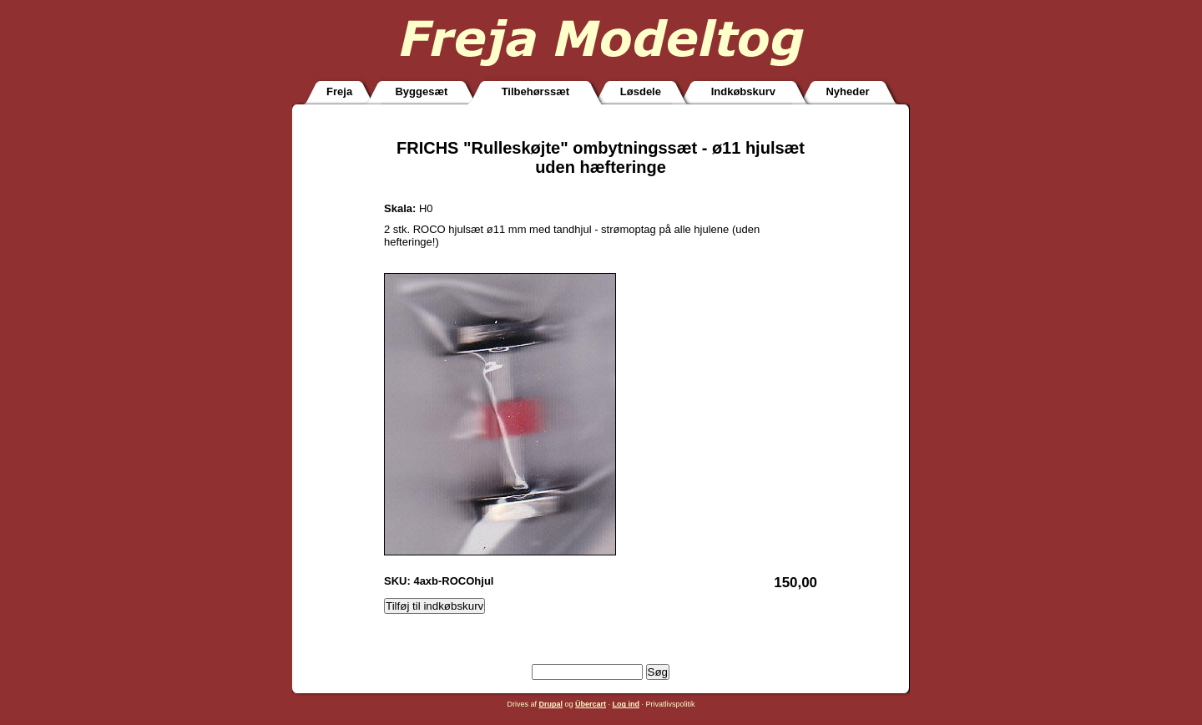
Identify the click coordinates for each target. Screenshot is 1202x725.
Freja (339, 91)
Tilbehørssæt (535, 91)
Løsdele (640, 91)
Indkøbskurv (743, 91)
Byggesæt (421, 91)
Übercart (590, 704)
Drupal (550, 704)
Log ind (626, 704)
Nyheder (847, 91)
